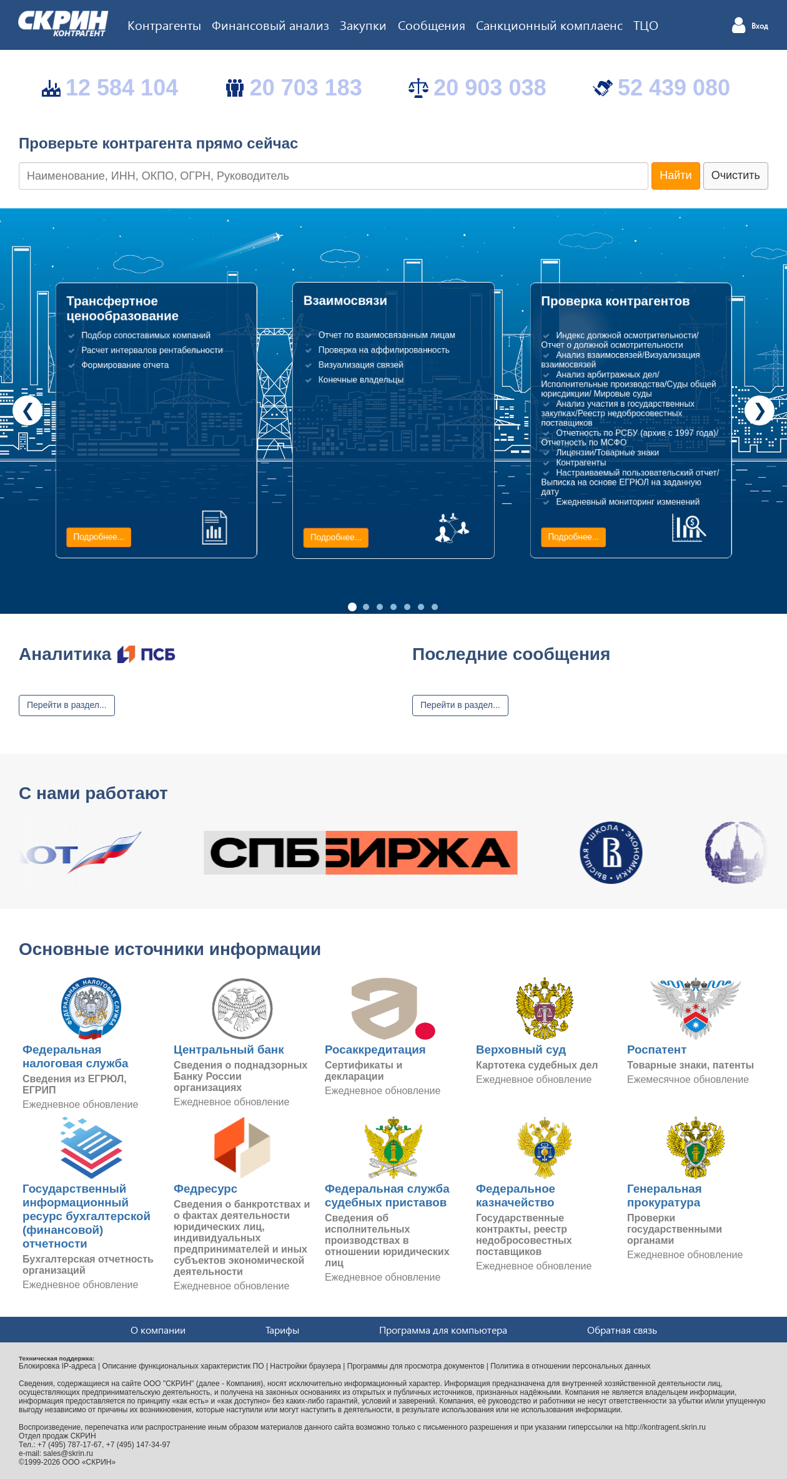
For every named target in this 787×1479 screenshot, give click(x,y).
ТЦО (645, 24)
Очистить (735, 175)
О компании (158, 1329)
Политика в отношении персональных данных (570, 1366)
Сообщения (431, 24)
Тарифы (282, 1329)
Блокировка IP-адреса (57, 1366)
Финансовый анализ (270, 24)
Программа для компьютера (443, 1329)
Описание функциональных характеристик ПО (183, 1366)
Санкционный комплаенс (549, 24)
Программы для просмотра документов (416, 1366)
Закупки (363, 24)
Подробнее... (98, 537)
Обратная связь (622, 1329)
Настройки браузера (305, 1366)
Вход (759, 26)
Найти (675, 175)
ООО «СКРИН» (89, 1462)
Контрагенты (164, 24)
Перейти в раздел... (67, 705)
